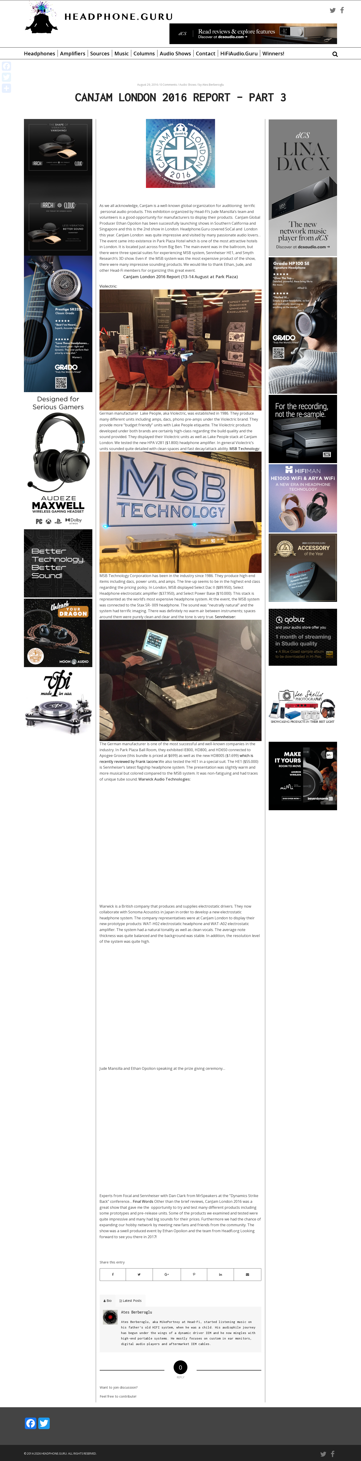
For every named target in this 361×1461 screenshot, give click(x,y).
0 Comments (168, 85)
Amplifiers (72, 53)
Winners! (273, 53)
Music (121, 53)
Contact (205, 53)
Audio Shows (175, 53)
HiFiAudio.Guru (239, 53)
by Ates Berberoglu (211, 85)
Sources (100, 53)
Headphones (39, 53)
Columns (144, 53)
